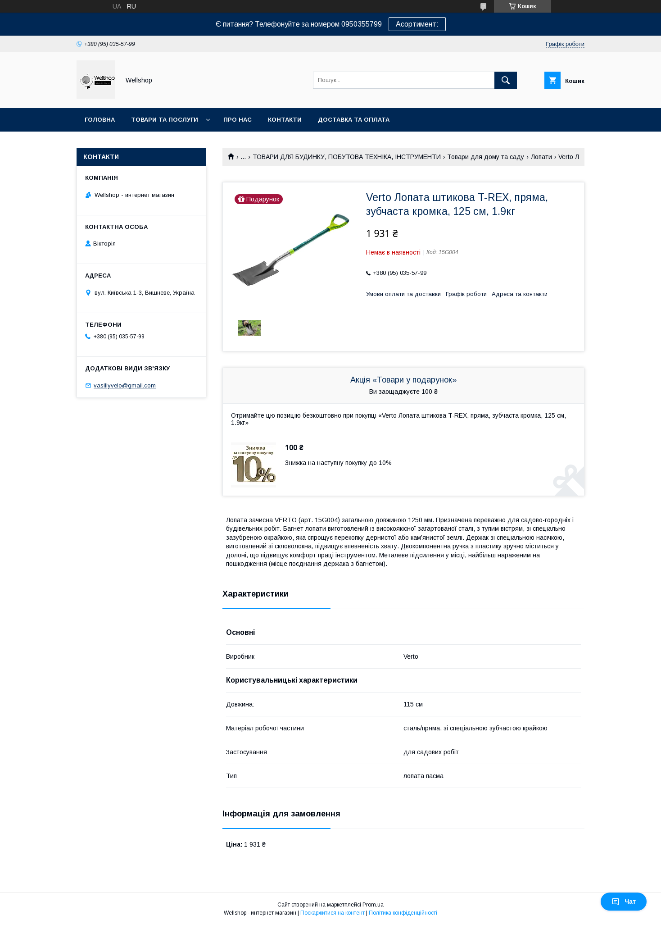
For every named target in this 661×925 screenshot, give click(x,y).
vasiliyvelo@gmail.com (125, 385)
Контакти (285, 119)
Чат (623, 902)
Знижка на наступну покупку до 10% (338, 462)
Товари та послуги (164, 119)
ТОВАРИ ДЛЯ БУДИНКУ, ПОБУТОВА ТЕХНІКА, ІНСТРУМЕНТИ (347, 156)
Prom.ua (373, 905)
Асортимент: (417, 24)
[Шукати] (505, 80)
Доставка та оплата (353, 119)
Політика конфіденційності (403, 913)
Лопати (541, 156)
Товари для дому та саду (485, 156)
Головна (100, 119)
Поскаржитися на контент (332, 913)
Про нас (237, 119)
